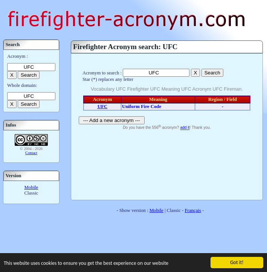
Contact (31, 153)
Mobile (31, 187)
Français (193, 210)
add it (184, 128)
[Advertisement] (167, 164)
